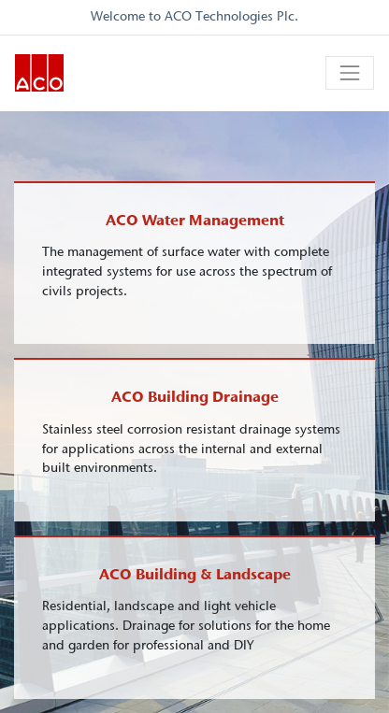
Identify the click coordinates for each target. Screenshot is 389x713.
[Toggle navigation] (349, 73)
